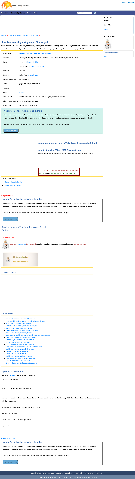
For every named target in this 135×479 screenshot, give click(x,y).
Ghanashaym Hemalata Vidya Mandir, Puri (20, 340)
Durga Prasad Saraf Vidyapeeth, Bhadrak (20, 344)
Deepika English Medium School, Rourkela (20, 358)
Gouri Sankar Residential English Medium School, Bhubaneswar (28, 335)
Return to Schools (8, 439)
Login (124, 2)
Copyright (68, 473)
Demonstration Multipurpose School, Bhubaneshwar (24, 347)
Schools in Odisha (15, 35)
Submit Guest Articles (38, 473)
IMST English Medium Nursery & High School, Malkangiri (25, 321)
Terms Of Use (89, 473)
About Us (51, 473)
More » (35, 13)
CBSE (21, 92)
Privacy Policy (78, 473)
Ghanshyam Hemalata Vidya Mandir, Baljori (21, 337)
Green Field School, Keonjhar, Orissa (19, 333)
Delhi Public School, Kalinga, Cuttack (19, 356)
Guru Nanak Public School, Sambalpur (19, 328)
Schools (4, 35)
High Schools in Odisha (12, 185)
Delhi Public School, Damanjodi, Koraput (20, 349)
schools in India (32, 75)
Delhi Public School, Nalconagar (17, 351)
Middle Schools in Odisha (13, 182)
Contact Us (59, 473)
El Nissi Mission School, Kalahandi (18, 342)
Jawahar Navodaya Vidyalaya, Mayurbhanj (20, 319)
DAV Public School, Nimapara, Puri (18, 361)
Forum (29, 13)
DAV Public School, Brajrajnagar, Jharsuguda (21, 363)
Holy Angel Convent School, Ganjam (18, 323)
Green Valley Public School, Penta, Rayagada (22, 330)
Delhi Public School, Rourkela (16, 354)
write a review (21, 244)
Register (131, 2)
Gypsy (12, 375)
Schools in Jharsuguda (31, 35)
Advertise (99, 473)
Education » (5, 13)
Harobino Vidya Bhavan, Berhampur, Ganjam (21, 326)
